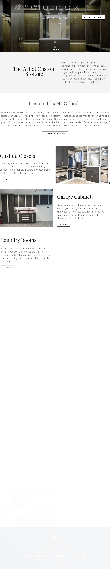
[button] (3, 26)
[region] (55, 26)
